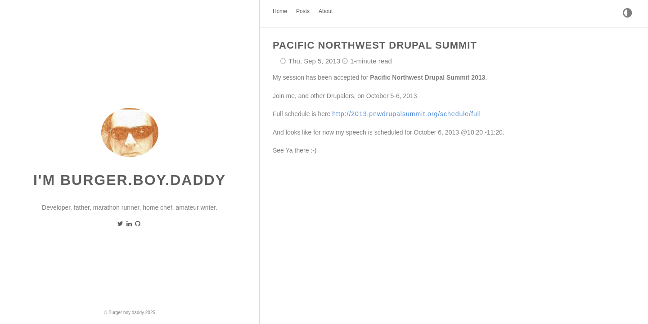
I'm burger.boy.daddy (129, 180)
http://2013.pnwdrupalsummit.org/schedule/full (406, 113)
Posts (303, 11)
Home (280, 11)
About (326, 11)
